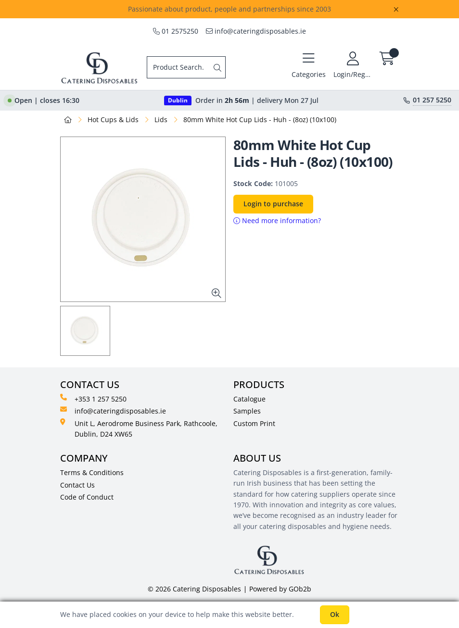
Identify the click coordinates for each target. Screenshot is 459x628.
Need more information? (277, 220)
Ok (334, 614)
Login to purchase (273, 203)
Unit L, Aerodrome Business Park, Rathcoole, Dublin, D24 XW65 (138, 428)
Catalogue (249, 398)
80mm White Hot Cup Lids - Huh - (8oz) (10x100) (259, 119)
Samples (247, 410)
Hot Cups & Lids (113, 119)
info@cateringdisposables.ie (256, 31)
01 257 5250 (432, 100)
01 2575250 (175, 31)
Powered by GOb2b (280, 588)
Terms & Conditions (92, 472)
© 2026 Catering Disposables (194, 588)
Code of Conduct (87, 497)
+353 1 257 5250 (93, 398)
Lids (160, 119)
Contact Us (77, 485)
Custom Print (254, 423)
